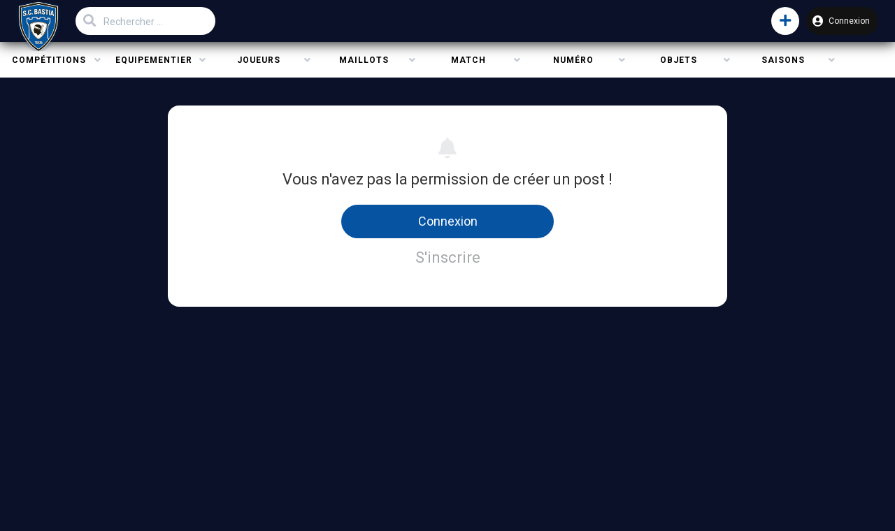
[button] (785, 21)
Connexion (841, 21)
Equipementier (153, 60)
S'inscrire (447, 257)
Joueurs (258, 60)
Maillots (364, 60)
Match (468, 60)
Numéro (573, 60)
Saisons (783, 60)
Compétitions (49, 60)
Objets (678, 60)
